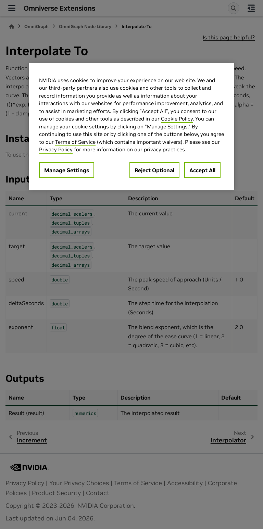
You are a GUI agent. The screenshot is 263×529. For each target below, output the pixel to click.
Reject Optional (154, 170)
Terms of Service (75, 142)
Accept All (202, 170)
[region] (131, 126)
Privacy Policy (56, 149)
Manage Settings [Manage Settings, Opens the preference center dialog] (66, 170)
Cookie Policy (177, 118)
